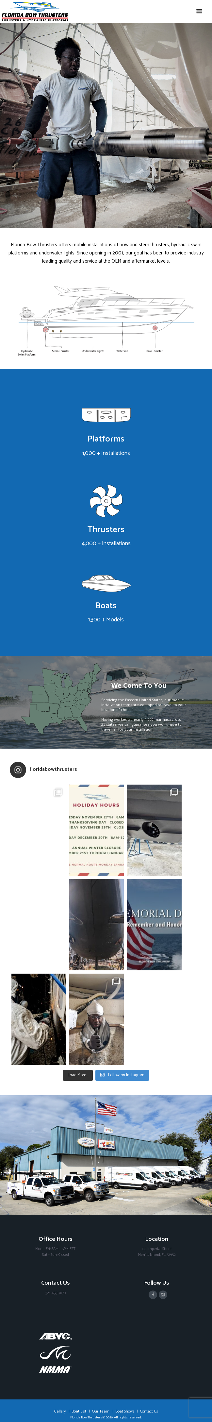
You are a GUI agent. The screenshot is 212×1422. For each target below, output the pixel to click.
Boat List (79, 1364)
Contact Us (149, 1364)
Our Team (100, 1364)
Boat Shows (124, 1364)
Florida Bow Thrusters (86, 1370)
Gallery (60, 1364)
